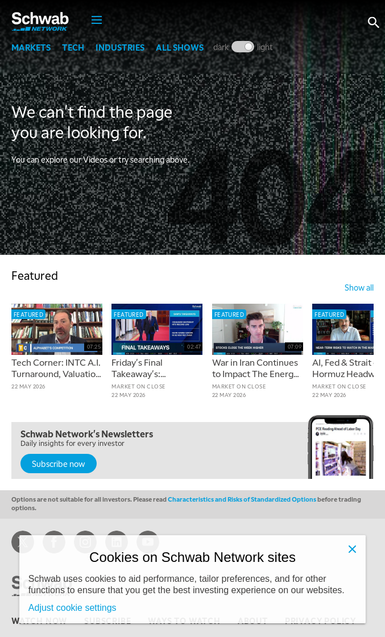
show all (359, 287)
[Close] (352, 548)
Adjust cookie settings (72, 608)
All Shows (180, 47)
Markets (31, 47)
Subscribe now (58, 463)
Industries (120, 47)
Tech (73, 47)
